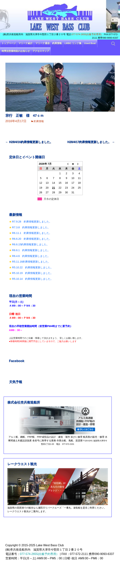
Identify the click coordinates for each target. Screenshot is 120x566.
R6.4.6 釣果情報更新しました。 (31, 256)
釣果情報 (57, 43)
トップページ (9, 43)
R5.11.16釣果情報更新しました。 (31, 261)
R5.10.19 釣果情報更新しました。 (32, 273)
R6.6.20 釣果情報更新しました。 (32, 238)
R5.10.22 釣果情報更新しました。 (32, 267)
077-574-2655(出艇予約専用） (87, 34)
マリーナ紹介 (25, 43)
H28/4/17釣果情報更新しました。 (91, 141)
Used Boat (90, 43)
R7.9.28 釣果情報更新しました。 (32, 221)
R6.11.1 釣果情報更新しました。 (32, 233)
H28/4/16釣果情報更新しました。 (29, 141)
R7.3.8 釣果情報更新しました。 (31, 227)
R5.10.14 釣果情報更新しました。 (32, 278)
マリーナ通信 (42, 43)
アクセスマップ (41, 51)
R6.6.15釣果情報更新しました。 (30, 244)
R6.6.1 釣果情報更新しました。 (31, 250)
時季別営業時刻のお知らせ (16, 51)
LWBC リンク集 (73, 43)
